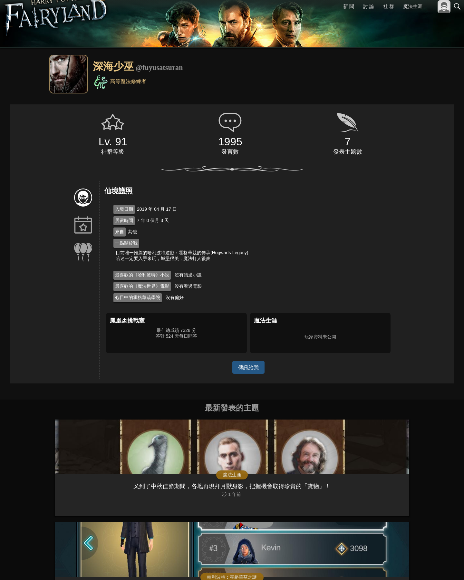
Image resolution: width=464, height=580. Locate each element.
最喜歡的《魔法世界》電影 (142, 286)
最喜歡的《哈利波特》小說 (142, 274)
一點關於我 (126, 243)
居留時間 (124, 220)
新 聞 (348, 6)
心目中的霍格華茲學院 (137, 297)
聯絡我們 (447, 566)
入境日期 (124, 209)
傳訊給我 (248, 367)
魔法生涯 (412, 6)
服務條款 (400, 566)
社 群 (388, 6)
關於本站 (380, 566)
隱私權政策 (423, 566)
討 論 (368, 6)
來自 (119, 231)
